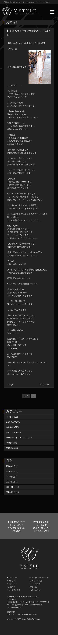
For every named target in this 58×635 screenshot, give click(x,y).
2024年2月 (10, 487)
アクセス (33, 587)
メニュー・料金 (35, 581)
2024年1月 (10, 492)
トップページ (12, 578)
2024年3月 (10, 482)
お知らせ (10, 427)
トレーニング (34, 584)
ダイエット (11, 432)
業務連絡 (10, 448)
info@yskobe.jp (17, 605)
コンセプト (12, 581)
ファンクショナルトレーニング (41, 526)
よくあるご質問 (13, 590)
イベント (10, 417)
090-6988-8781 (16, 608)
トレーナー (12, 584)
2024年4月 (10, 477)
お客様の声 (11, 422)
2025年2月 (10, 471)
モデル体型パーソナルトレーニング (16, 526)
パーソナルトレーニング (16, 438)
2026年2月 (10, 466)
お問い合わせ (34, 590)
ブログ (9, 443)
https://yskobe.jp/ (36, 605)
